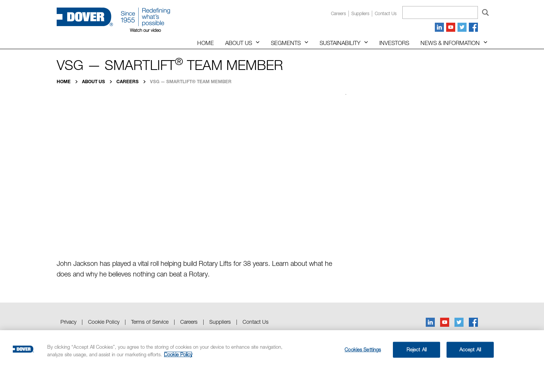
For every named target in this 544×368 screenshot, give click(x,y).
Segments (286, 42)
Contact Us (256, 321)
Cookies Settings (363, 349)
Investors (394, 42)
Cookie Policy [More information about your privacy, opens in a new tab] (178, 354)
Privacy (68, 321)
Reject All (416, 349)
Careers (338, 13)
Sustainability (340, 42)
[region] (272, 349)
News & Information (450, 42)
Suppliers (360, 13)
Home (205, 42)
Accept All (470, 349)
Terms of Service (149, 321)
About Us (238, 42)
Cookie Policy (103, 321)
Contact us (386, 13)
